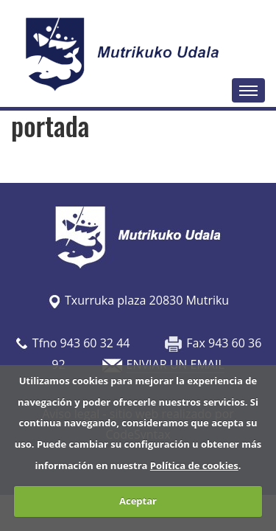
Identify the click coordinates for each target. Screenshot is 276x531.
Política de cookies (194, 465)
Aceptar (138, 500)
